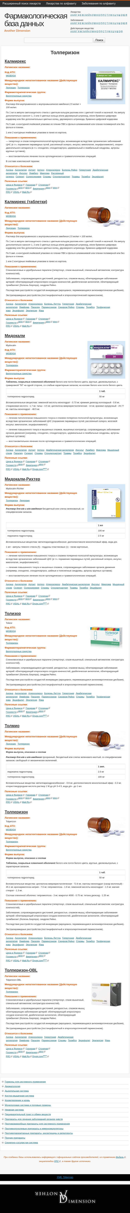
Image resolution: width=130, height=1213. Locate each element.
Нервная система (14, 1109)
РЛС (9, 192)
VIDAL (17, 192)
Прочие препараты (15, 1138)
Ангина (9, 170)
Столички (44, 185)
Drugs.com (40, 469)
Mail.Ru (27, 192)
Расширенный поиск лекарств (22, 3)
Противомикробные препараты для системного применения (37, 1123)
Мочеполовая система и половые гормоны (28, 1105)
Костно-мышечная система (19, 1095)
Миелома (45, 173)
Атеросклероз (53, 170)
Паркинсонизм (49, 307)
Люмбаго (33, 173)
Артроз (40, 170)
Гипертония (85, 170)
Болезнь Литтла (52, 304)
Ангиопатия (21, 170)
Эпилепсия (31, 310)
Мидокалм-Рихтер (22, 479)
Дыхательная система (17, 1091)
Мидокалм (15, 335)
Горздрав (31, 185)
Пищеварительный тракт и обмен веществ (28, 1114)
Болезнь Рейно (69, 170)
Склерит (20, 176)
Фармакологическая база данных (35, 19)
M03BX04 (11, 75)
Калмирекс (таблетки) (26, 201)
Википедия (39, 189)
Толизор (13, 613)
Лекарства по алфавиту (61, 3)
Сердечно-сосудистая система (21, 1142)
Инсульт (23, 173)
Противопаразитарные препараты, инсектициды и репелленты (39, 1133)
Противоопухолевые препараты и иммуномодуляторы (34, 1128)
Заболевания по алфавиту (99, 3)
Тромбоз (85, 176)
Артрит (32, 170)
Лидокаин (11, 87)
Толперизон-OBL (21, 970)
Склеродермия (33, 176)
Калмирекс (15, 61)
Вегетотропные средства (19, 96)
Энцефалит (98, 176)
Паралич (35, 307)
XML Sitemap (65, 1177)
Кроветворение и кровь (17, 1100)
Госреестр (12, 189)
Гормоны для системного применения (25, 1081)
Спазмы (47, 176)
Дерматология (12, 1086)
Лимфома (24, 307)
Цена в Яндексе (15, 185)
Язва (41, 310)
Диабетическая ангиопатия (60, 450)
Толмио (12, 726)
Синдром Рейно (66, 307)
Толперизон (23, 87)
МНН (22, 188)
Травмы (76, 176)
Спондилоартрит (61, 176)
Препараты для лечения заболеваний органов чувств (34, 1119)
